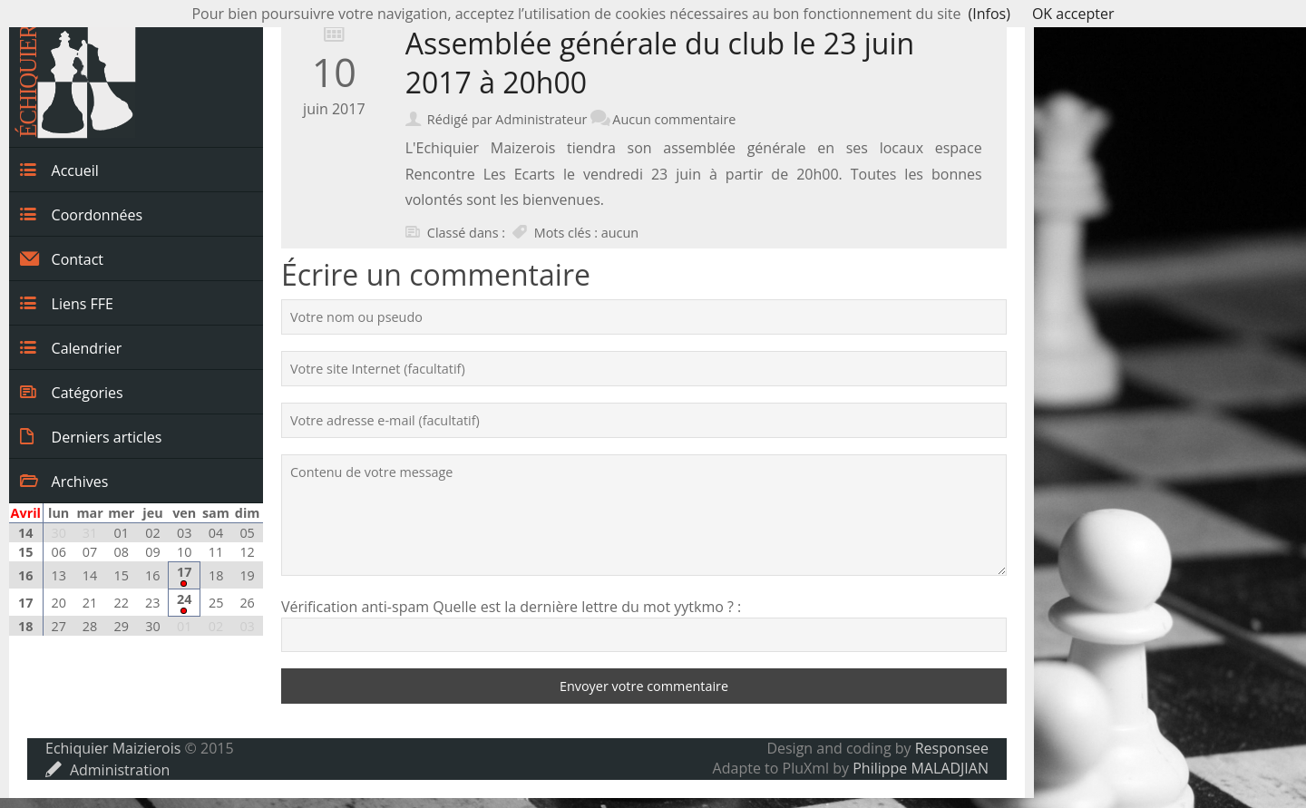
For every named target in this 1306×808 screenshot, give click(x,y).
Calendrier (71, 347)
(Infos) (989, 14)
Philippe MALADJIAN (921, 768)
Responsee (952, 748)
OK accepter (1073, 14)
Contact (61, 258)
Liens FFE (66, 303)
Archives (64, 481)
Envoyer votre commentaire (644, 686)
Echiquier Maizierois (112, 748)
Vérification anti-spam (355, 607)
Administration (107, 770)
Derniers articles (90, 436)
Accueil (59, 169)
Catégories (71, 392)
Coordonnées (81, 214)
